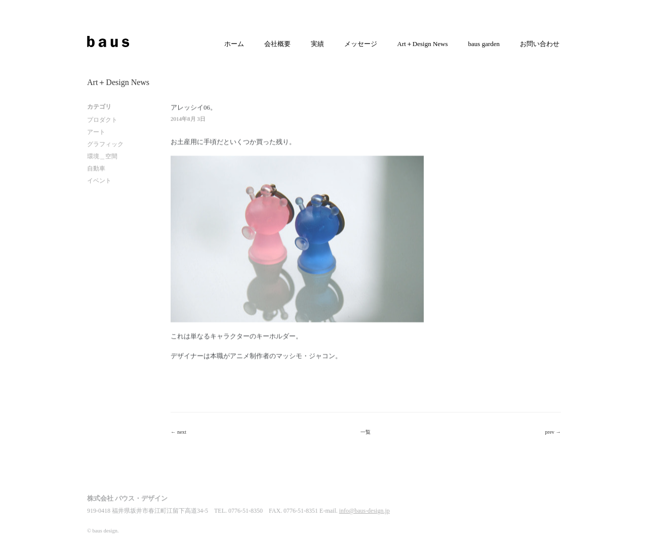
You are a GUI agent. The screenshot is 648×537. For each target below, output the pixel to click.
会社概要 (277, 44)
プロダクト (102, 119)
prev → (553, 432)
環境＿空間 (102, 156)
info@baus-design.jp (364, 512)
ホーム (234, 44)
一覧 (365, 432)
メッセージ (360, 44)
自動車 (96, 168)
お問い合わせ (539, 44)
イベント (99, 180)
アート (96, 132)
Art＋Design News (422, 44)
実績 (317, 44)
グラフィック (105, 144)
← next (178, 432)
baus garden (484, 44)
